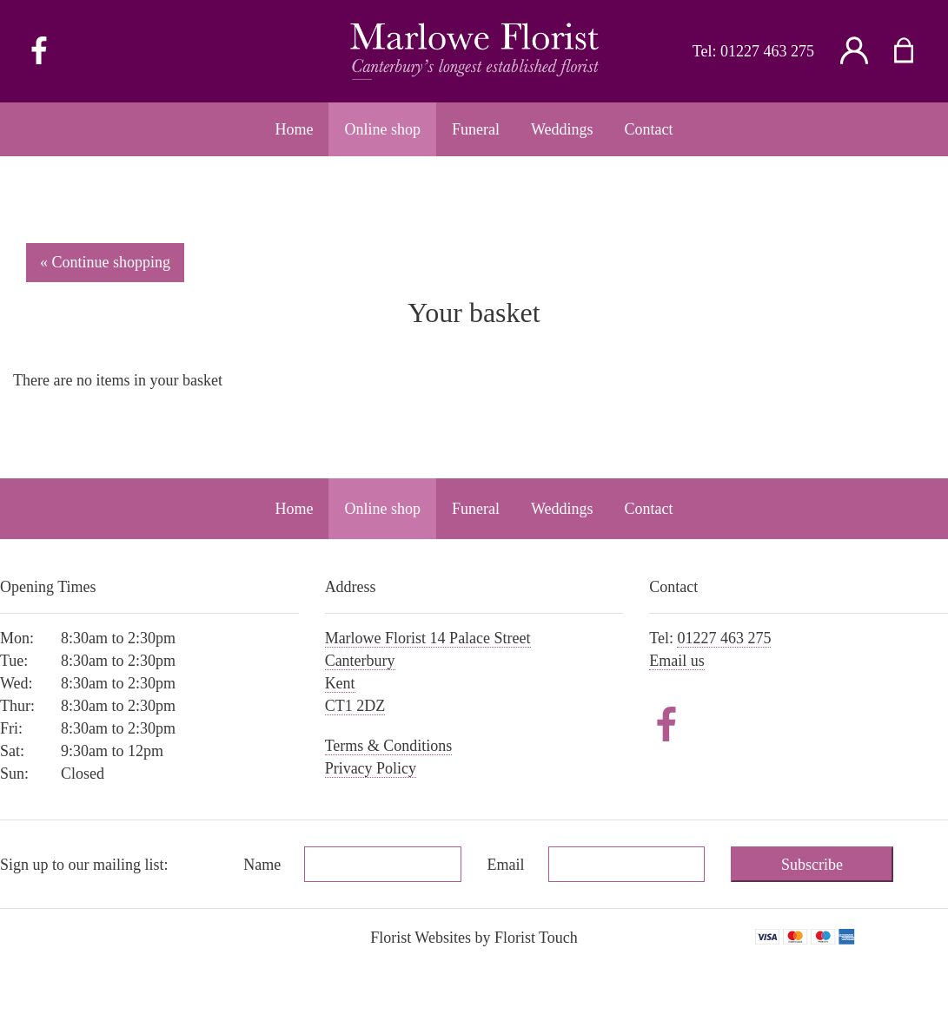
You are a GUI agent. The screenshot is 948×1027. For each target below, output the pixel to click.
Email (506, 864)
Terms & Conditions (389, 745)
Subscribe (812, 864)
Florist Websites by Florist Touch (474, 937)
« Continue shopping (105, 262)
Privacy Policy (371, 768)
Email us (677, 660)
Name (262, 864)
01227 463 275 (767, 51)
